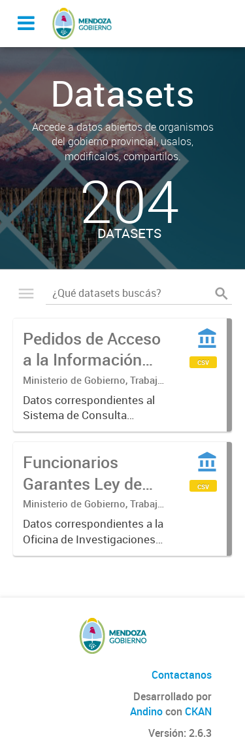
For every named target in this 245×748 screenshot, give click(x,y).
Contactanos (182, 675)
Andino (146, 711)
